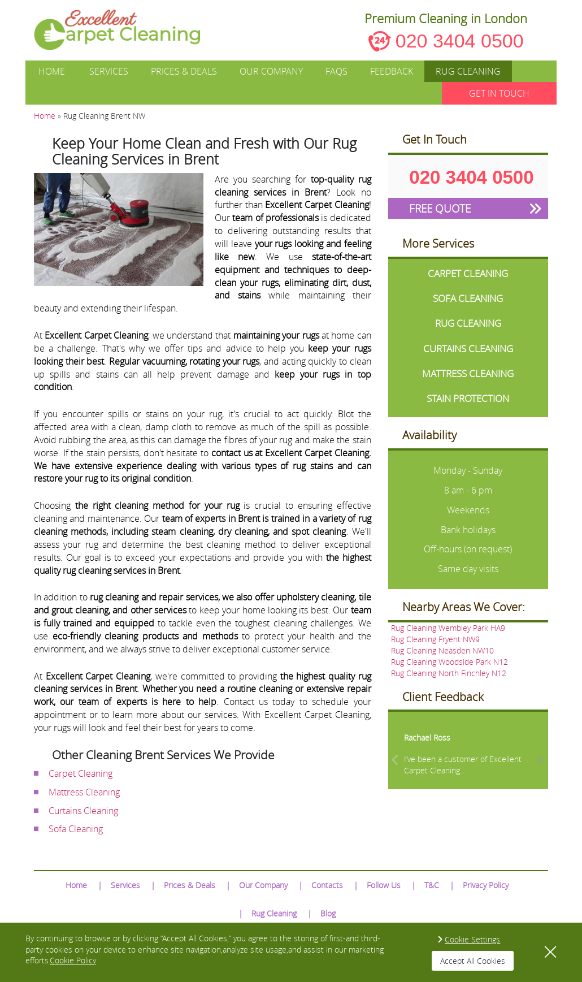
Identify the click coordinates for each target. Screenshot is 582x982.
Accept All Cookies (472, 960)
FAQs (336, 71)
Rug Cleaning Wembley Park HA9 (448, 627)
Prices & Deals (184, 71)
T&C (431, 885)
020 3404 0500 (460, 40)
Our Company (271, 71)
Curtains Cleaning (83, 810)
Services (108, 71)
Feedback (391, 71)
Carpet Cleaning (80, 773)
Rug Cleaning (468, 71)
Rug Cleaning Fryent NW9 (435, 639)
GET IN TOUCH (499, 93)
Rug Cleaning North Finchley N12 (448, 673)
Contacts (327, 885)
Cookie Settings (472, 939)
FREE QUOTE (440, 208)
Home (51, 71)
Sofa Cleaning (76, 829)
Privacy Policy (486, 885)
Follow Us (384, 885)
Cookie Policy (73, 960)
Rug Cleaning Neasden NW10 (442, 650)
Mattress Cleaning (84, 792)
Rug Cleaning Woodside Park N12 (449, 661)
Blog (328, 913)
